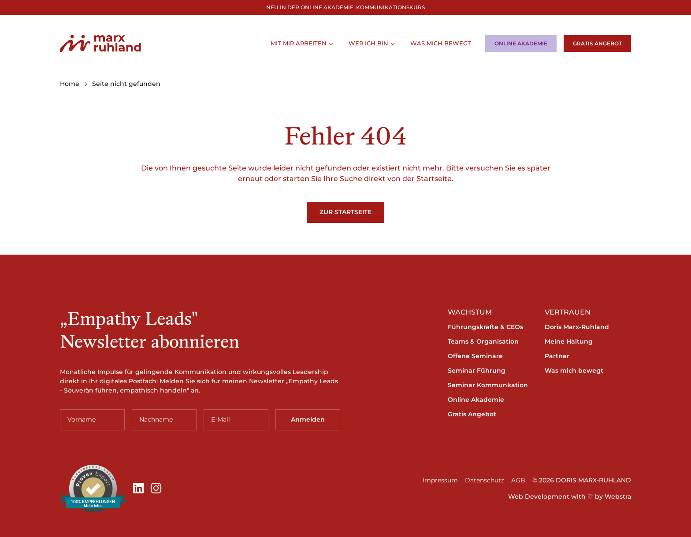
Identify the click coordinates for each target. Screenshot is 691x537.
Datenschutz (484, 480)
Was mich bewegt (440, 43)
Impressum (440, 480)
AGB (518, 480)
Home (69, 84)
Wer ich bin (368, 43)
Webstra (618, 496)
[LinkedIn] (138, 488)
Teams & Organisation (483, 341)
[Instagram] (156, 488)
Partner (557, 356)
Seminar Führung (476, 370)
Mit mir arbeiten (299, 43)
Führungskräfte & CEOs (485, 327)
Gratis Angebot (597, 43)
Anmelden (308, 419)
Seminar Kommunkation (488, 385)
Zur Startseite (345, 212)
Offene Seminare (475, 356)
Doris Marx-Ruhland (577, 327)
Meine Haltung (569, 341)
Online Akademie (520, 43)
